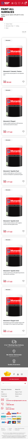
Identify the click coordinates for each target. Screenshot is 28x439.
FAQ (2, 392)
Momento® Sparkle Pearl (11, 171)
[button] (23, 81)
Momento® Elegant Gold (11, 320)
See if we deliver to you (14, 356)
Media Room (18, 394)
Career (17, 396)
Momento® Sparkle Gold (11, 221)
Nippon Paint (18, 392)
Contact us (4, 394)
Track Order (4, 396)
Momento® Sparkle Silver (11, 271)
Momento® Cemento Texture (12, 71)
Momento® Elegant (9, 121)
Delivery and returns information (14, 346)
